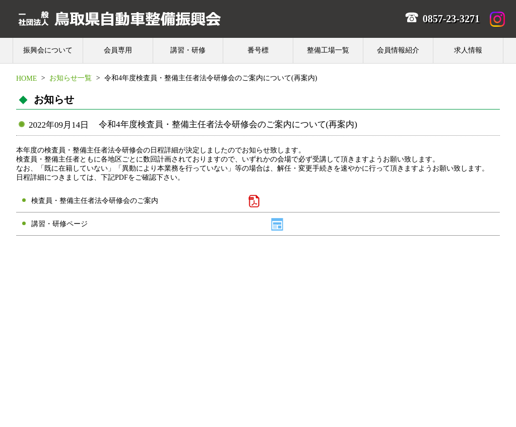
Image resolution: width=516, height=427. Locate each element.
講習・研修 (188, 50)
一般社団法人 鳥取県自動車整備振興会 (119, 18)
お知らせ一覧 (70, 78)
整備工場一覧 (328, 50)
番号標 (258, 50)
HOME (26, 78)
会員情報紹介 (398, 50)
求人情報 (468, 50)
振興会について (48, 50)
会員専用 (118, 50)
